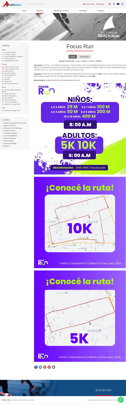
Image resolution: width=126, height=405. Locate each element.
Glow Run (6, 77)
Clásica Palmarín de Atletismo (12, 56)
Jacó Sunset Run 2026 (10, 83)
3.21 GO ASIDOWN (9, 102)
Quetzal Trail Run (8, 73)
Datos (73, 57)
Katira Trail (7, 81)
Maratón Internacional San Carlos (11, 91)
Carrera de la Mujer (9, 100)
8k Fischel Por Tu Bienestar (13, 128)
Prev (3, 27)
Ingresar (100, 4)
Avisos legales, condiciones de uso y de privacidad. (105, 400)
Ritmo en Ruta (7, 71)
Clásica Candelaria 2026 (10, 67)
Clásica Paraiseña (8, 58)
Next (122, 27)
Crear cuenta (88, 4)
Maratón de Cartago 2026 (11, 110)
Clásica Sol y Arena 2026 (11, 104)
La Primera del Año (9, 52)
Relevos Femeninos (9, 96)
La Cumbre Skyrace (10, 133)
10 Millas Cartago (8, 54)
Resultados (84, 57)
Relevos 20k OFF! (9, 75)
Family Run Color (8, 94)
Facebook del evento (52, 80)
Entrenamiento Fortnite (10, 60)
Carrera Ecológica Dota (10, 69)
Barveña (6, 79)
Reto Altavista (7, 98)
